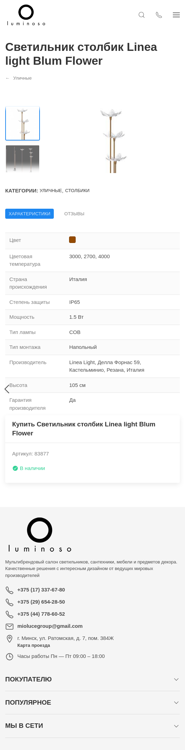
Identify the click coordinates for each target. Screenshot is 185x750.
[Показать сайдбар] (176, 15)
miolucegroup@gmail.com (50, 626)
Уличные (51, 190)
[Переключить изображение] (22, 123)
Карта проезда (33, 645)
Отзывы (74, 213)
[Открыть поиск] (141, 15)
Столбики (77, 190)
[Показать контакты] (159, 15)
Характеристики (29, 213)
